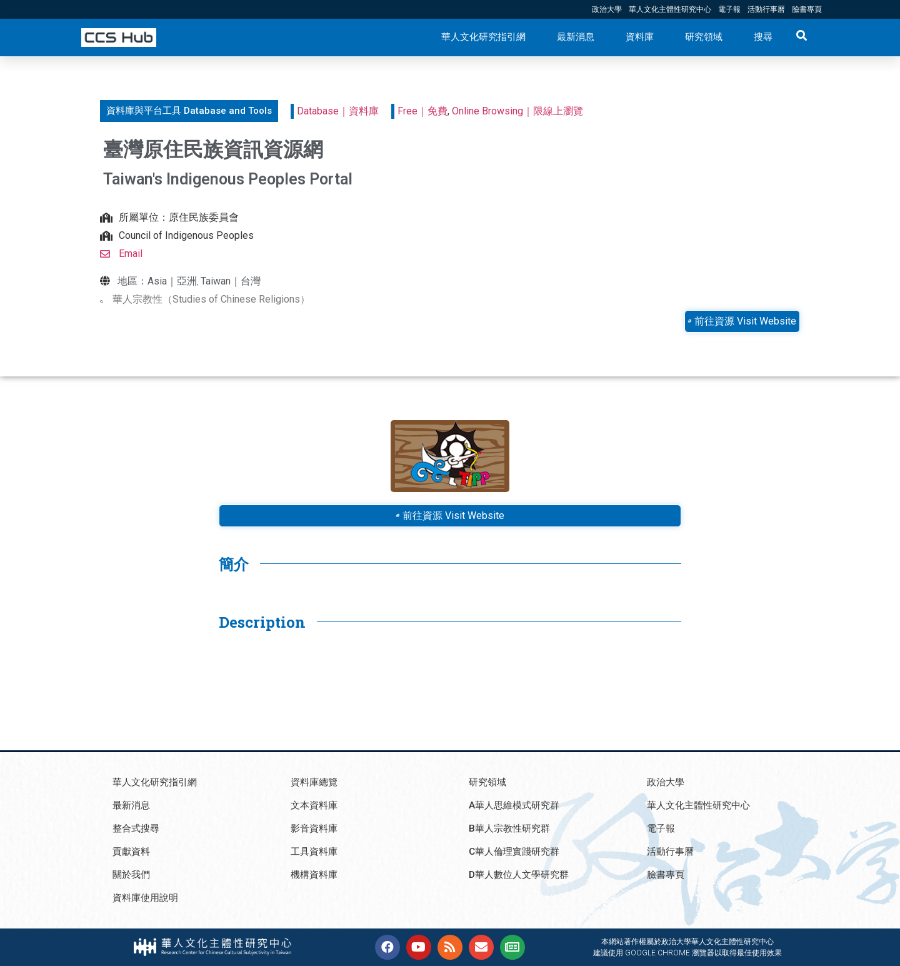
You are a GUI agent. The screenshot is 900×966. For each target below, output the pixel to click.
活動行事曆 (766, 9)
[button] (189, 111)
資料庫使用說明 (147, 897)
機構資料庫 (316, 874)
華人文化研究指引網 (483, 37)
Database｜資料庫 (338, 111)
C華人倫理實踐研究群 (517, 851)
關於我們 (132, 874)
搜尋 (763, 37)
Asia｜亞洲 (172, 281)
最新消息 (575, 37)
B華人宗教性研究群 (512, 828)
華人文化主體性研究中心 (670, 9)
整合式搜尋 (137, 828)
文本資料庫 (316, 805)
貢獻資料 (132, 851)
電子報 (729, 9)
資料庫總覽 (316, 782)
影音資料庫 (316, 828)
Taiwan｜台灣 (231, 281)
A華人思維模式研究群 (517, 805)
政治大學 (607, 9)
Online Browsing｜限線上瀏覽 (517, 111)
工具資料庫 (316, 851)
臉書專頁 (807, 9)
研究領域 (703, 37)
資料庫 (640, 37)
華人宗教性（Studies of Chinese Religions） (211, 299)
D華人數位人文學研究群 (522, 874)
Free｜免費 (423, 111)
